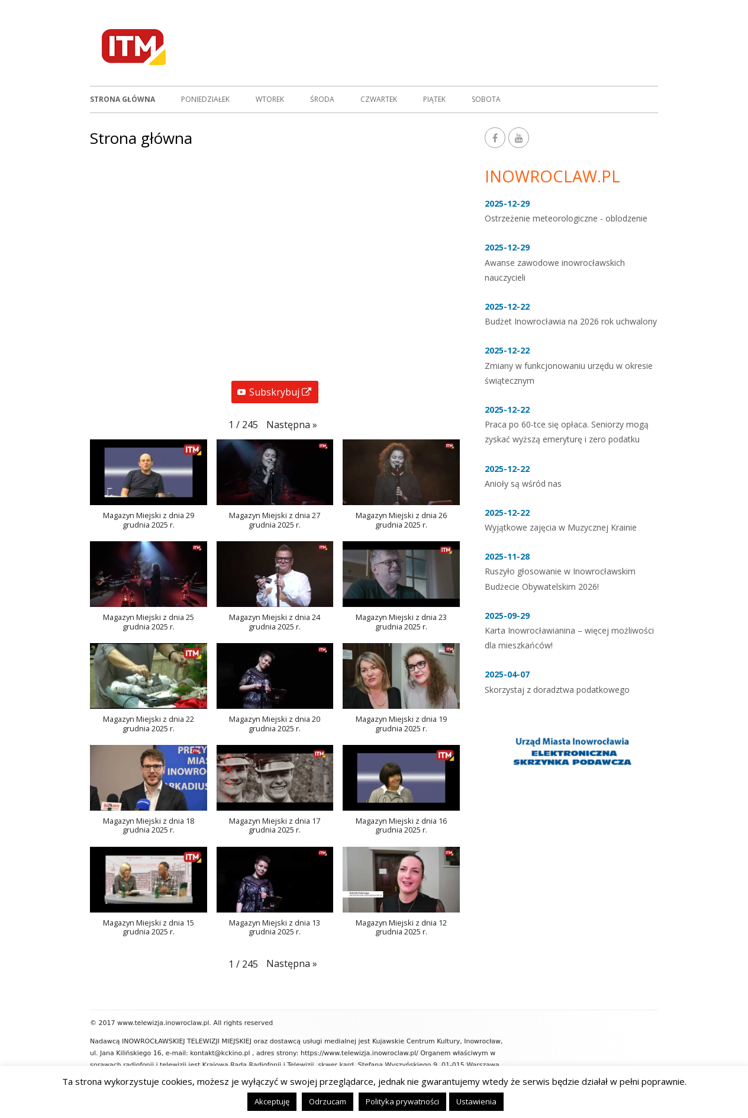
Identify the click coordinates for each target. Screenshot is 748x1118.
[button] (291, 424)
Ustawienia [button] (476, 1101)
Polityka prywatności (402, 1101)
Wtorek (270, 99)
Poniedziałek (205, 99)
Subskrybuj (277, 393)
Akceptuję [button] (271, 1101)
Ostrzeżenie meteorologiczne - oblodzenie (566, 218)
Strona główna (122, 99)
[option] (571, 750)
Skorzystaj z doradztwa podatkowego (557, 689)
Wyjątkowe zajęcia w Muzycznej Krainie (561, 527)
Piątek (434, 99)
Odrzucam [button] (327, 1101)
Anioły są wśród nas (523, 483)
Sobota (486, 99)
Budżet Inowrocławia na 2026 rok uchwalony (571, 321)
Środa (322, 99)
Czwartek (378, 99)
